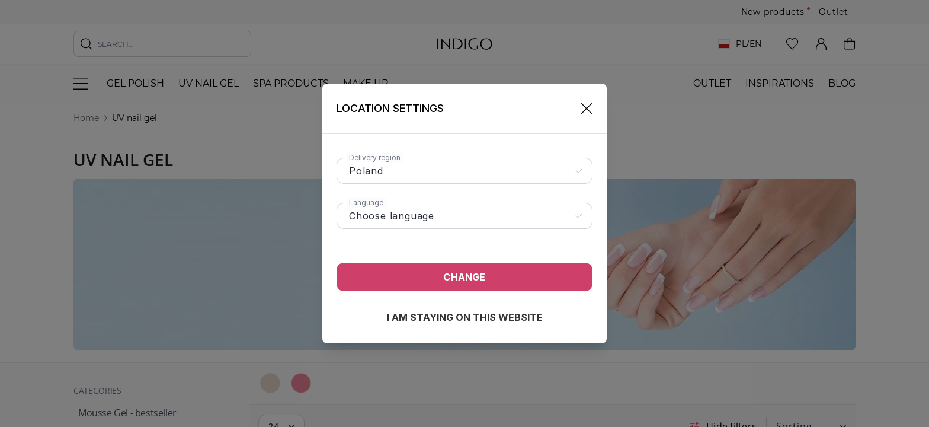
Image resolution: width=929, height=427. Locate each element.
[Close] (581, 108)
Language (366, 202)
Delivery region (375, 157)
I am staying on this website (465, 317)
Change (464, 277)
